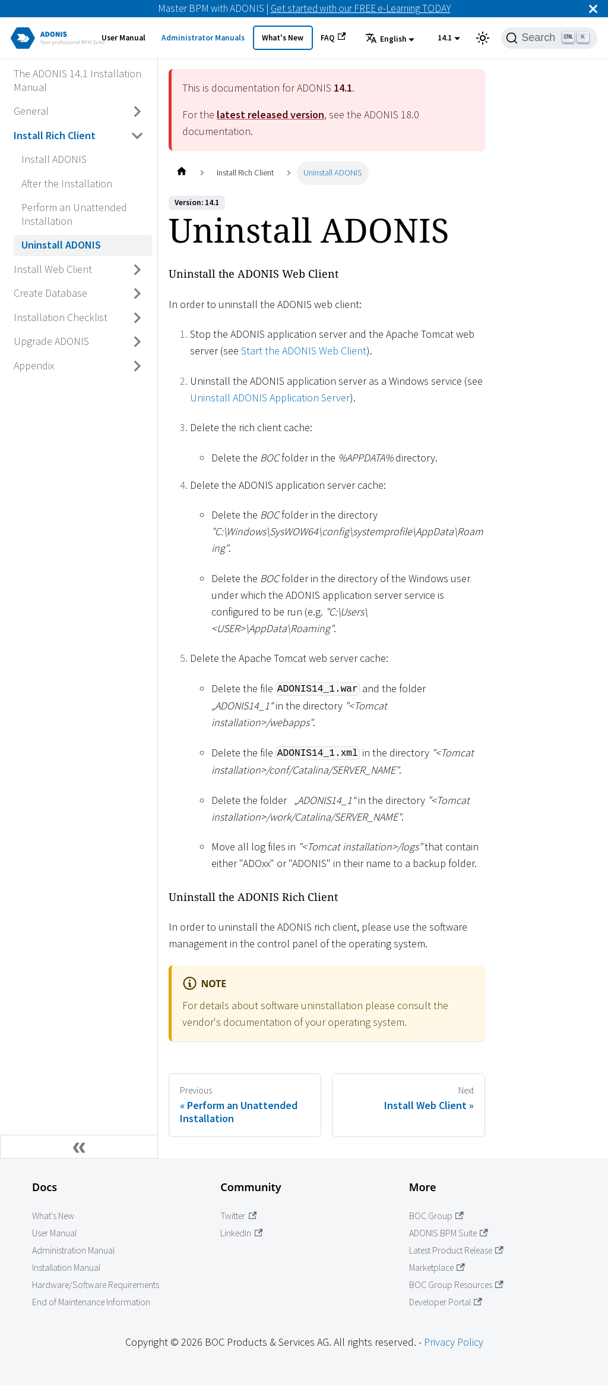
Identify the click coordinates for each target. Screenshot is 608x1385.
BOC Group (436, 1215)
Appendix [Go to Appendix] (34, 365)
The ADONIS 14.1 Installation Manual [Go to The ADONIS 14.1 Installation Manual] (77, 80)
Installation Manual (66, 1267)
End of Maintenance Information (91, 1302)
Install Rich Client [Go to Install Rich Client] (55, 135)
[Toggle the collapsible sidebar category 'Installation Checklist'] (138, 317)
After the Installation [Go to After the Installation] (66, 183)
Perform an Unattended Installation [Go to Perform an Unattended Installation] (74, 214)
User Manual (123, 38)
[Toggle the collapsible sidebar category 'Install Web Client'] (138, 269)
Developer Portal (445, 1302)
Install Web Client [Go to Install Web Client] (53, 269)
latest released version (270, 114)
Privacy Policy (453, 1342)
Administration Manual (73, 1250)
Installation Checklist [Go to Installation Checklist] (60, 317)
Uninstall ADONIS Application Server (270, 397)
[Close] (593, 8)
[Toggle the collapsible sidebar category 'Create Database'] (138, 293)
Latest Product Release (456, 1250)
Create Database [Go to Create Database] (50, 293)
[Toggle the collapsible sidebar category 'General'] (138, 112)
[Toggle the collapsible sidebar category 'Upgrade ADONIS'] (138, 342)
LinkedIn (241, 1233)
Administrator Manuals (203, 38)
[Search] (549, 38)
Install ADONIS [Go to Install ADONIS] (54, 159)
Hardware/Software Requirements (95, 1284)
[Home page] (181, 172)
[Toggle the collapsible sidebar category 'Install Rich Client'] (138, 135)
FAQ (333, 37)
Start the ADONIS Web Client (303, 350)
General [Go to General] (31, 111)
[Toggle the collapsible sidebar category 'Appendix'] (138, 365)
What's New (282, 38)
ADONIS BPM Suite (448, 1233)
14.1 (445, 38)
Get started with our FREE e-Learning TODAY (361, 8)
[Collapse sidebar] (79, 1146)
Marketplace (437, 1267)
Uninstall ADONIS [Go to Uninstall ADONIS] (61, 245)
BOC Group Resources (456, 1284)
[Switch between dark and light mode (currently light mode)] (482, 38)
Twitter (238, 1215)
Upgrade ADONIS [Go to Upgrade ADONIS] (51, 341)
